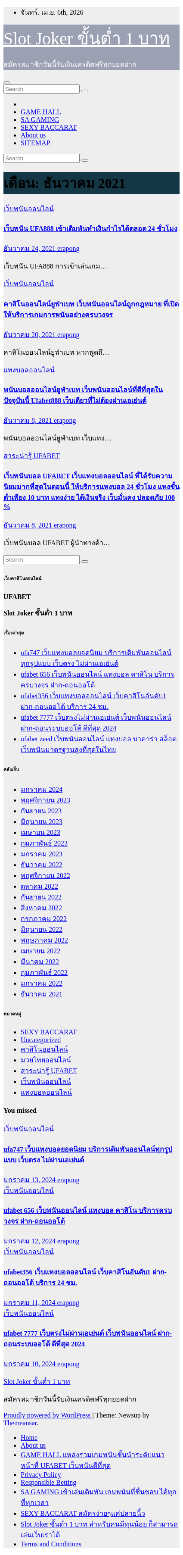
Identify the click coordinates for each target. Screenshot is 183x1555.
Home (29, 1437)
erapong (68, 248)
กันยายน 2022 (41, 897)
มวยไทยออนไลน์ (46, 1060)
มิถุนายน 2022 (41, 929)
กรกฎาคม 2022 (44, 918)
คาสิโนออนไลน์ (44, 1049)
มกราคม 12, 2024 (30, 1241)
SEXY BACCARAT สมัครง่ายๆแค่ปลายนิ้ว (83, 1513)
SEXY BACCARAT (49, 127)
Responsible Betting (48, 1482)
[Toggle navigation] (6, 82)
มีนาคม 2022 (40, 961)
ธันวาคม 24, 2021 (30, 248)
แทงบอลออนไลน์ (29, 370)
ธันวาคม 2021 (41, 994)
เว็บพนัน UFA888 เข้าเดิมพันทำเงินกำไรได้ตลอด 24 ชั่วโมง (90, 228)
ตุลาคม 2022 (39, 886)
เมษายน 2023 (40, 832)
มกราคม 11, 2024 (30, 1302)
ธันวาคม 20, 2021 (30, 334)
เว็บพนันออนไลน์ (28, 208)
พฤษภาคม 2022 (44, 940)
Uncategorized (41, 1039)
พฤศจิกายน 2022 (45, 875)
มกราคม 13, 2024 (30, 1179)
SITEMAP (35, 143)
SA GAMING (40, 119)
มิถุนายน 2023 (41, 821)
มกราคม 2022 (41, 983)
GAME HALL (41, 112)
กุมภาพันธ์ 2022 (44, 972)
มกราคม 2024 (41, 789)
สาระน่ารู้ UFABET (31, 455)
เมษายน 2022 (40, 951)
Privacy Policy (41, 1474)
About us (33, 135)
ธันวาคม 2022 (41, 864)
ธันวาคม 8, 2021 (28, 420)
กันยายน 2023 (41, 811)
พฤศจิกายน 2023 (45, 800)
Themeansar (20, 1423)
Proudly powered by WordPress (47, 1415)
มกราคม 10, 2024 (30, 1364)
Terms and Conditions (51, 1544)
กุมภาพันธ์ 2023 (44, 843)
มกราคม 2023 (41, 854)
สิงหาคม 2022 (41, 908)
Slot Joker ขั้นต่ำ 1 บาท (86, 38)
